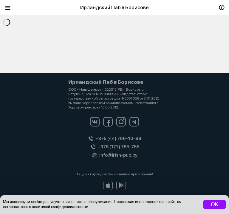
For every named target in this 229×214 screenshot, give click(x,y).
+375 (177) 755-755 (118, 147)
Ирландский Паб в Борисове (114, 7)
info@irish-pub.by (118, 155)
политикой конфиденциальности (60, 206)
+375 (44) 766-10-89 (118, 138)
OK (214, 204)
